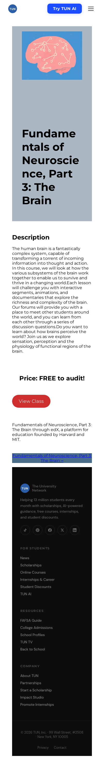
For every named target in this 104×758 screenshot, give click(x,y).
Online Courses (33, 572)
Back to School (32, 649)
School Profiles (32, 634)
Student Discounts (35, 586)
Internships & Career (37, 579)
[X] (62, 530)
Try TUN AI (64, 8)
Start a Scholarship (36, 690)
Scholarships (31, 565)
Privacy (43, 747)
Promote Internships (37, 704)
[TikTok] (25, 530)
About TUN (29, 675)
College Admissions (36, 627)
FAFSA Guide (31, 620)
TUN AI (25, 594)
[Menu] (91, 9)
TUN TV (26, 642)
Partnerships (30, 683)
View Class (31, 401)
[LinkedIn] (75, 530)
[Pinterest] (37, 530)
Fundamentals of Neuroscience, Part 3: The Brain (52, 458)
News (24, 558)
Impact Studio (32, 697)
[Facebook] (50, 530)
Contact (60, 747)
